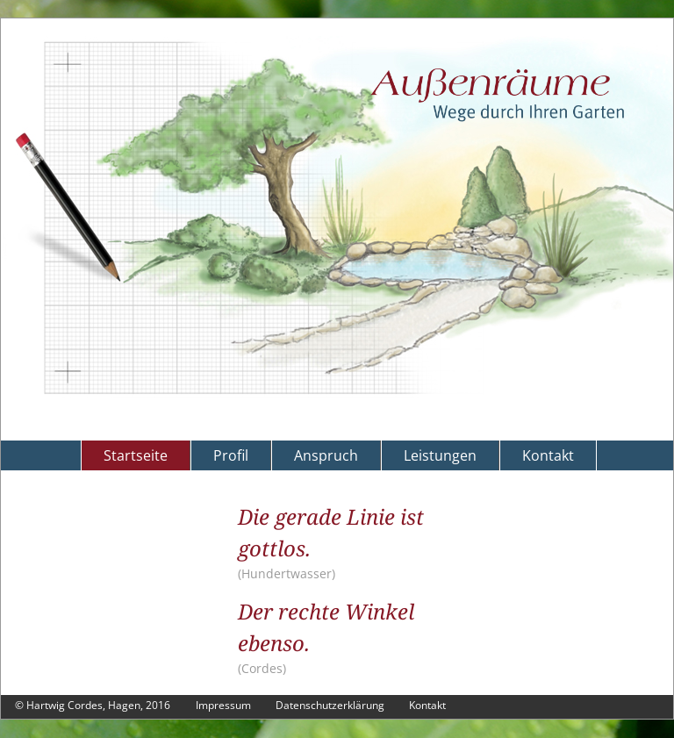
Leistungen (440, 455)
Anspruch (326, 455)
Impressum (223, 705)
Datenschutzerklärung (330, 705)
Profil (230, 455)
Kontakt (548, 455)
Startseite (136, 455)
